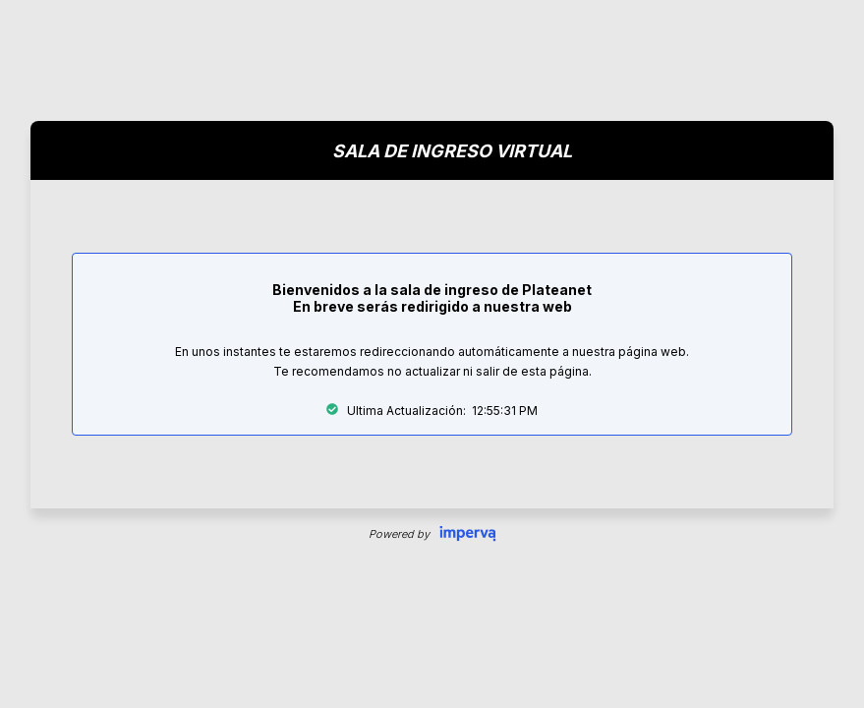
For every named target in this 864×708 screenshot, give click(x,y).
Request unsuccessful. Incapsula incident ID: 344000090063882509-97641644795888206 (432, 354)
